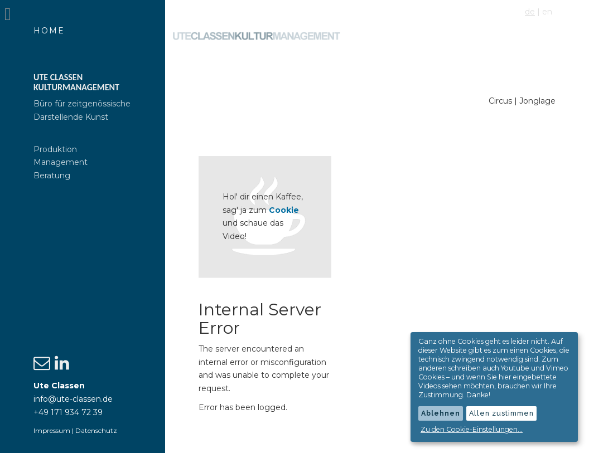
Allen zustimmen (501, 413)
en (547, 12)
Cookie (286, 209)
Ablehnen (440, 413)
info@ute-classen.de (73, 399)
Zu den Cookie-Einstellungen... (472, 429)
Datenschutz (96, 430)
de (530, 12)
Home (49, 31)
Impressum (51, 430)
